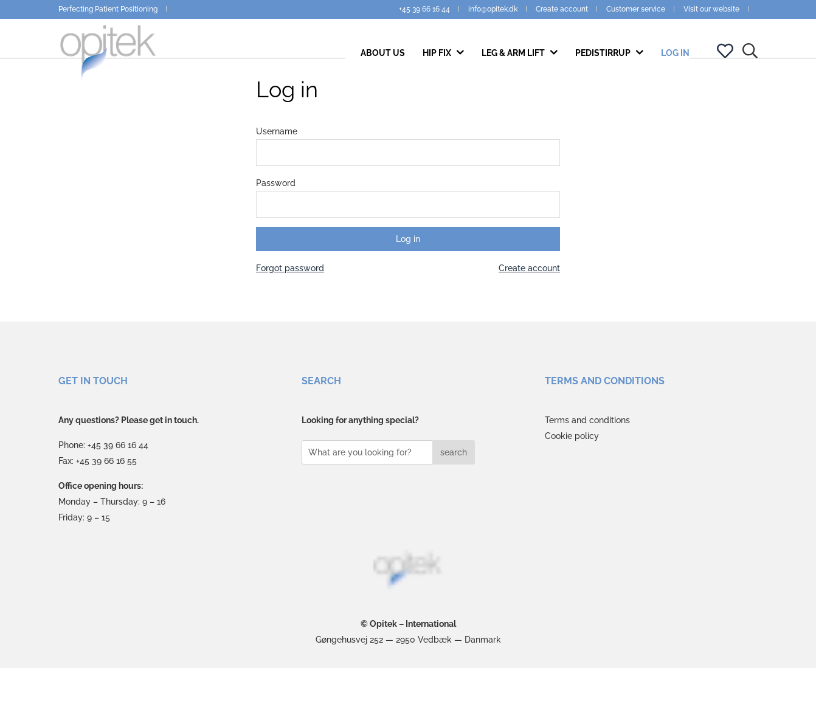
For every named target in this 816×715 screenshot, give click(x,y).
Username (276, 177)
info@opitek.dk (492, 9)
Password (276, 229)
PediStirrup (603, 62)
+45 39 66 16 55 (106, 507)
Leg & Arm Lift (514, 62)
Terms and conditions (587, 466)
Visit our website (711, 9)
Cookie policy (572, 482)
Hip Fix (438, 62)
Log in (675, 62)
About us (383, 62)
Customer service (635, 9)
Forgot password (290, 314)
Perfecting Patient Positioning (107, 9)
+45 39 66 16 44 (424, 9)
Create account (562, 9)
